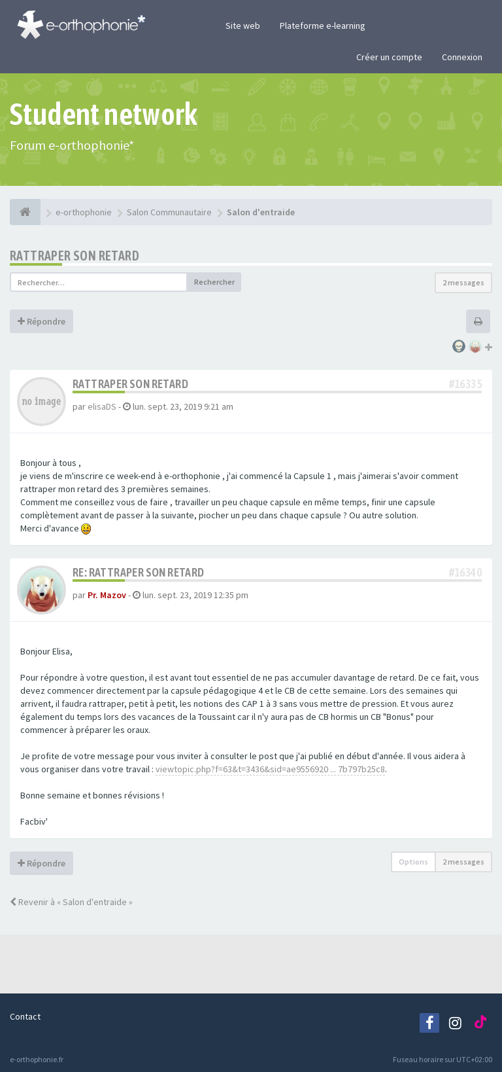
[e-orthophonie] (25, 212)
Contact (25, 1016)
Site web (243, 25)
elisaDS (102, 406)
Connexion (462, 57)
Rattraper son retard (74, 255)
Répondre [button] (41, 321)
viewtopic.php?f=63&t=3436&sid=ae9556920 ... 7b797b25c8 (270, 769)
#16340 (465, 572)
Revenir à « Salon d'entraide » (71, 902)
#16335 (465, 384)
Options (413, 862)
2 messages (463, 282)
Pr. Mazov (107, 595)
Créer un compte (389, 57)
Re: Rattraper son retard (139, 572)
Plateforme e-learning (322, 25)
